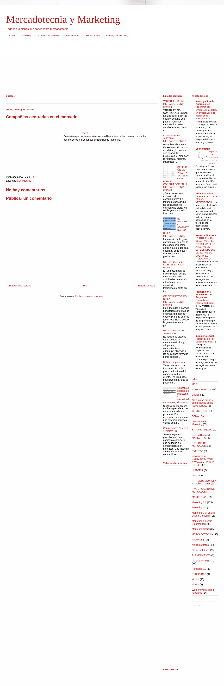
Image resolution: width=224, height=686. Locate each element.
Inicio (84, 285)
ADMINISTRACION (202, 389)
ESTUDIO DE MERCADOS (199, 444)
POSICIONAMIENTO (203, 560)
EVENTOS (197, 451)
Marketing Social (201, 529)
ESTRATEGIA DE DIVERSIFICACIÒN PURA (173, 264)
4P (193, 384)
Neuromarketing (200, 545)
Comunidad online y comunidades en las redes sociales (202, 403)
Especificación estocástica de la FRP (213, 157)
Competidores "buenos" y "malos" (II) (175, 429)
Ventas (195, 579)
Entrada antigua (146, 285)
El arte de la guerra (202, 429)
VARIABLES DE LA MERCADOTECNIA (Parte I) (173, 104)
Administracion (204, 193)
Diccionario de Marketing (48, 35)
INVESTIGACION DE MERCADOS (203, 490)
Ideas (195, 475)
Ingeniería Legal (205, 336)
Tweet (84, 133)
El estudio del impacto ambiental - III (205, 303)
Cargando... (198, 605)
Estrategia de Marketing (117, 35)
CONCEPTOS (199, 411)
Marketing (26, 35)
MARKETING (24, 180)
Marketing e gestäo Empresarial (202, 522)
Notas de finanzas (206, 235)
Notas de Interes (201, 550)
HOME (12, 35)
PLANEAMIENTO (201, 555)
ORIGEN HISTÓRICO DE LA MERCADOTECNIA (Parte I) (175, 300)
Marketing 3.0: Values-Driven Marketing (204, 514)
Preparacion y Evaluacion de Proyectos (204, 294)
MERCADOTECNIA (202, 534)
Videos (195, 584)
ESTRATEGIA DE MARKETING (201, 436)
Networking (198, 539)
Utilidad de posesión (174, 362)
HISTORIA (197, 470)
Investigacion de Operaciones (205, 102)
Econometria (203, 148)
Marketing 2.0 (199, 502)
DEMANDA (198, 416)
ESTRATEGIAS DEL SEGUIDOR (174, 332)
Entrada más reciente (20, 285)
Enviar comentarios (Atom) (89, 296)
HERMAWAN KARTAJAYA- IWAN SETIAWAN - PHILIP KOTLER (203, 460)
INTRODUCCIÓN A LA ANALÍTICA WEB (204, 482)
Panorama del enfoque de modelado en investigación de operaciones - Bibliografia (207, 113)
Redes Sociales (93, 35)
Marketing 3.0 (199, 507)
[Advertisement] (108, 67)
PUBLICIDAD (199, 574)
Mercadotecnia (72, 35)
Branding (197, 394)
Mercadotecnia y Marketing (63, 19)
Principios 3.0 (199, 568)
